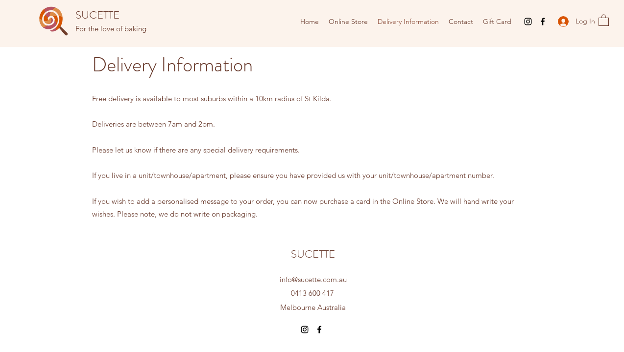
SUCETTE (97, 14)
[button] (604, 20)
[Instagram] (528, 21)
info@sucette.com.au (313, 279)
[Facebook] (543, 21)
